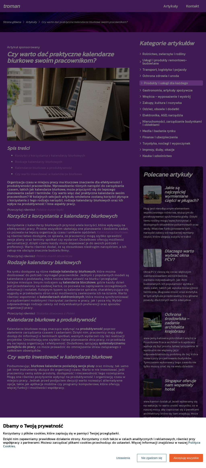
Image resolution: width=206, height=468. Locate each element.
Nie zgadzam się (151, 458)
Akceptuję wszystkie (186, 458)
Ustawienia (123, 458)
